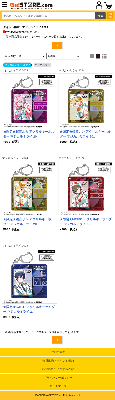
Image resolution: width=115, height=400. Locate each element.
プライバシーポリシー (58, 377)
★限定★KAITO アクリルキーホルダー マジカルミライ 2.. (29, 309)
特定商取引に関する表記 (58, 369)
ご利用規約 (58, 352)
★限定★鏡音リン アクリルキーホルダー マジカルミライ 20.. (28, 221)
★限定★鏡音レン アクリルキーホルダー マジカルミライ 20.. (85, 134)
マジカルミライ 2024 (15, 70)
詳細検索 (110, 15)
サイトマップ (58, 386)
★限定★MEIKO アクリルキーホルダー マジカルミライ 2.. (86, 221)
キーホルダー (42, 64)
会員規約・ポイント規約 (58, 360)
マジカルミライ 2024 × (17, 64)
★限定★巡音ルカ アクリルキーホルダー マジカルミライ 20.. (28, 134)
